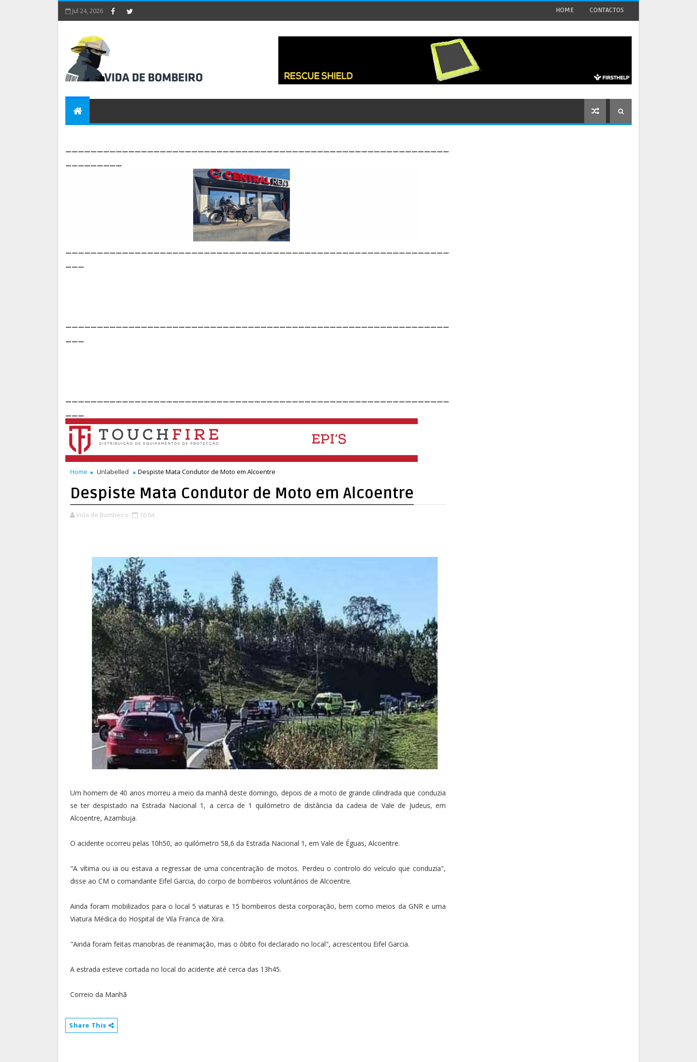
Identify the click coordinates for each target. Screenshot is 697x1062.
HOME (565, 10)
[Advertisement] (241, 292)
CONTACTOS (607, 10)
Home (79, 471)
